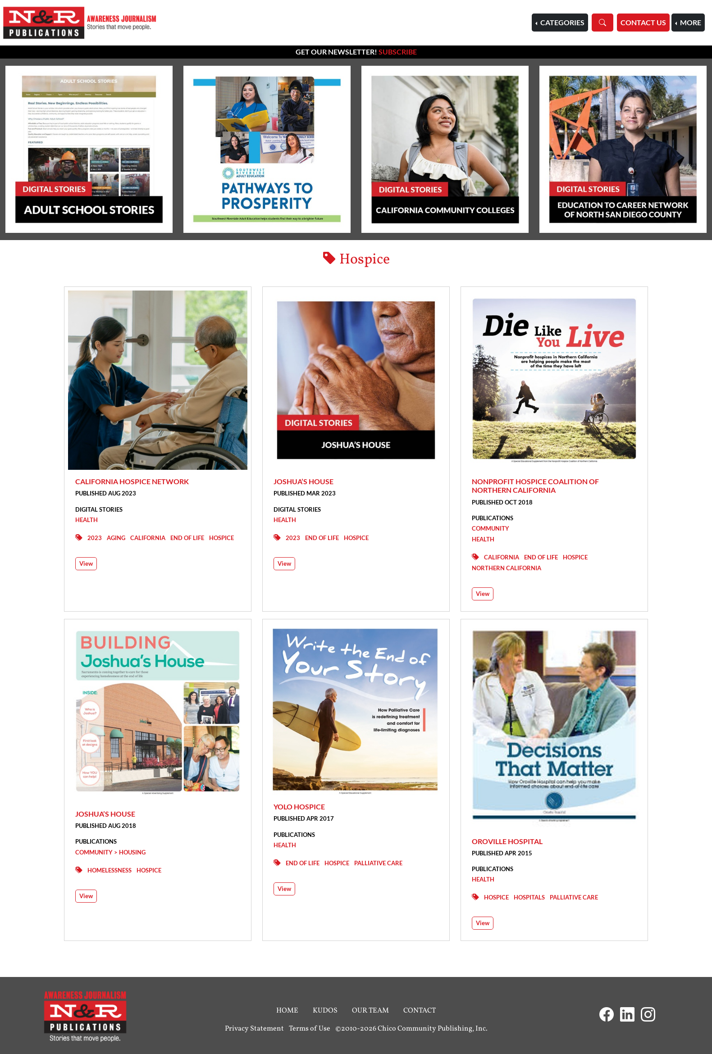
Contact (419, 1011)
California (147, 537)
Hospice (221, 537)
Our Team (370, 1011)
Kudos (325, 1011)
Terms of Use (309, 1029)
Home (287, 1011)
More (690, 22)
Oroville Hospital (507, 841)
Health (86, 519)
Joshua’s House (303, 481)
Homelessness (109, 870)
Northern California (506, 568)
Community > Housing (110, 852)
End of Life (187, 537)
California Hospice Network (132, 481)
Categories (561, 22)
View (86, 563)
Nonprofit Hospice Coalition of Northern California (535, 485)
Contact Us (643, 22)
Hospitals (529, 897)
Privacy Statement (254, 1029)
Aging (116, 537)
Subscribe (398, 51)
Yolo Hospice (299, 806)
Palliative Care (378, 863)
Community (490, 528)
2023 (94, 537)
